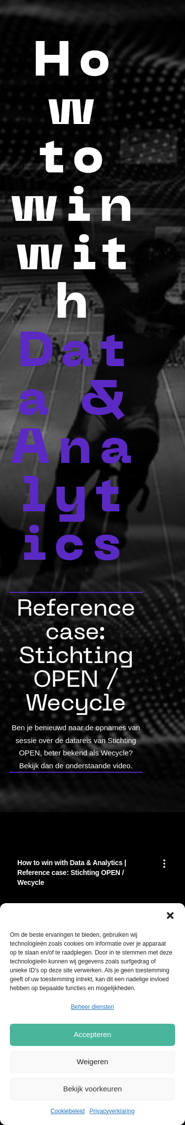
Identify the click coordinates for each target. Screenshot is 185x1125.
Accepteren (92, 1034)
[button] (170, 915)
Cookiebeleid (67, 1111)
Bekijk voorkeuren (92, 1088)
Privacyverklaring (112, 1111)
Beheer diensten (92, 1006)
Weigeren (93, 1061)
